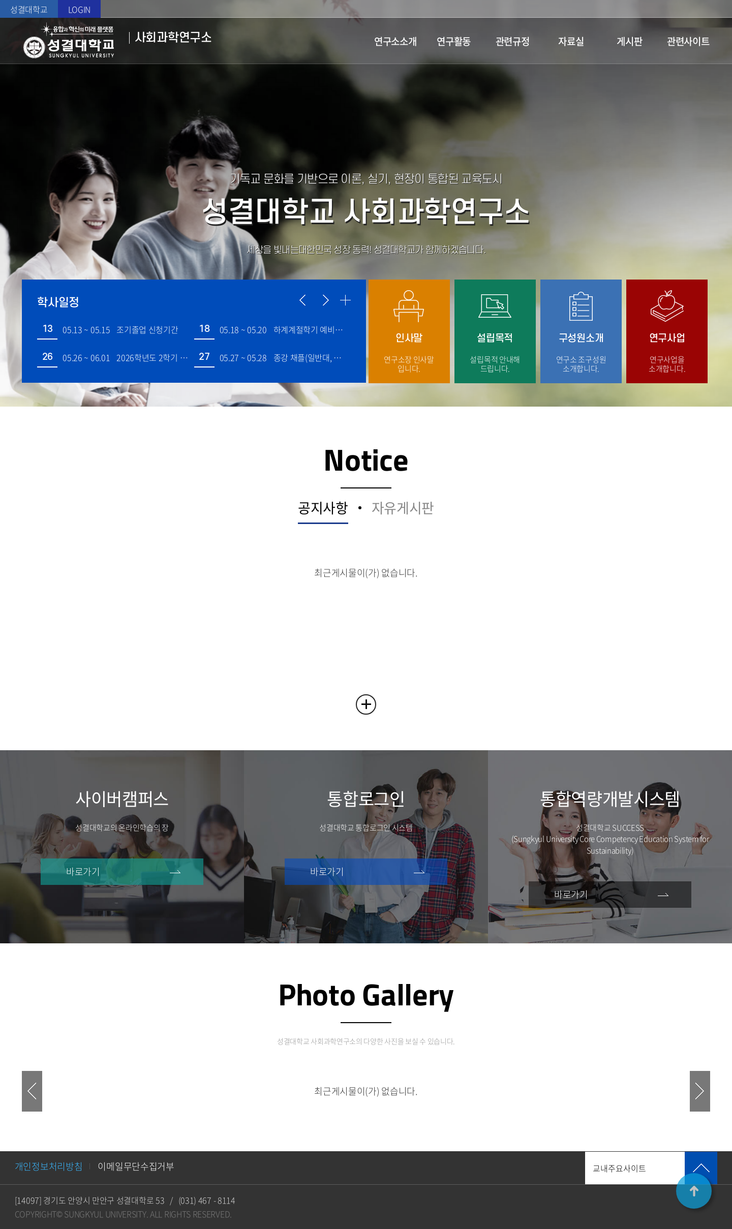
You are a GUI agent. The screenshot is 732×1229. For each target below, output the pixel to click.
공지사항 (323, 509)
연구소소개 (395, 41)
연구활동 (454, 41)
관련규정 (513, 41)
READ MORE (366, 704)
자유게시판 (403, 509)
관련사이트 (688, 41)
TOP (694, 1191)
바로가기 (83, 871)
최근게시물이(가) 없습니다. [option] (366, 1091)
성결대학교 (29, 9)
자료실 (571, 41)
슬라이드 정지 (366, 89)
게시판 (629, 41)
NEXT (700, 1091)
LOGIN (79, 9)
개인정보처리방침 (49, 1166)
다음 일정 (324, 300)
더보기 (345, 300)
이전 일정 (303, 300)
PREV (32, 1091)
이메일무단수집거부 (136, 1166)
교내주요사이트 (619, 1168)
